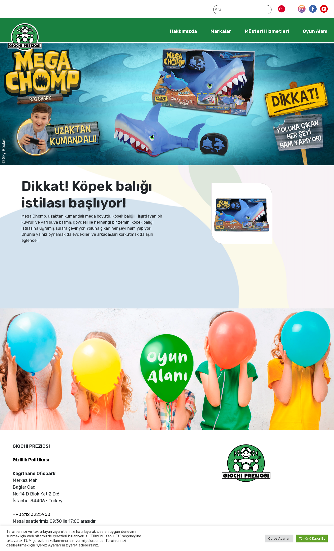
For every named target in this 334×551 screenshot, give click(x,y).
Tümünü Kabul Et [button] (312, 538)
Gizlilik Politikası (31, 460)
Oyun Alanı (315, 31)
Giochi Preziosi (25, 37)
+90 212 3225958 (31, 514)
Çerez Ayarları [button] (279, 538)
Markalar (220, 31)
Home (154, 31)
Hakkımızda (183, 31)
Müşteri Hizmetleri (267, 31)
